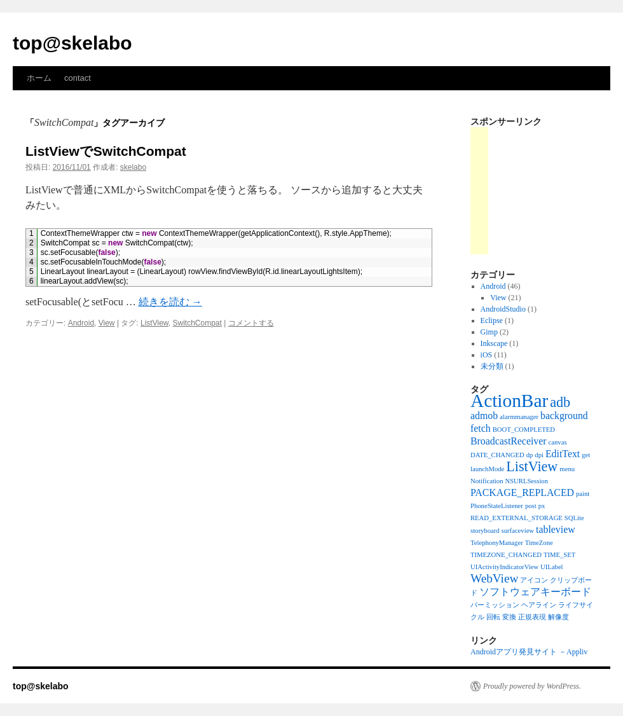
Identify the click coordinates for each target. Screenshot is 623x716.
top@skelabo (72, 42)
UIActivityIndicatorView (504, 566)
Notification (486, 481)
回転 (493, 617)
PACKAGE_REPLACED (522, 492)
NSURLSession (527, 481)
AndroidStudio (503, 309)
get (586, 454)
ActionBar (509, 400)
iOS (487, 354)
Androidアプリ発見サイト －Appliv (528, 651)
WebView (494, 578)
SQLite (574, 517)
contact (77, 78)
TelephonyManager (496, 542)
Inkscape (494, 343)
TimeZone (539, 542)
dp (529, 454)
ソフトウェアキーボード (535, 591)
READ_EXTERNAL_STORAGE (516, 517)
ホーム (39, 78)
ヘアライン (538, 605)
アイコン (534, 580)
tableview (555, 529)
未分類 (492, 366)
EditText (562, 453)
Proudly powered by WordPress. (532, 686)
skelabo (133, 167)
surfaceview (518, 530)
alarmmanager (519, 416)
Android (81, 323)
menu (567, 468)
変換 (509, 617)
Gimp (489, 331)
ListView (154, 323)
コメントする (251, 323)
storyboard (485, 530)
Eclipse (492, 320)
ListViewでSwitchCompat (105, 151)
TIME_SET (559, 554)
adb (560, 402)
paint (582, 493)
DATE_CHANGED (497, 454)
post (531, 505)
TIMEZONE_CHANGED (506, 554)
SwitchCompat (197, 323)
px (541, 505)
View (107, 323)
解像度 (558, 617)
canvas (558, 442)
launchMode (487, 468)
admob (484, 415)
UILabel (551, 566)
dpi (539, 454)
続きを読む (170, 301)
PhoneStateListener (496, 505)
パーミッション (494, 605)
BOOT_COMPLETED (524, 429)
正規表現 (532, 617)
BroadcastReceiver (508, 441)
